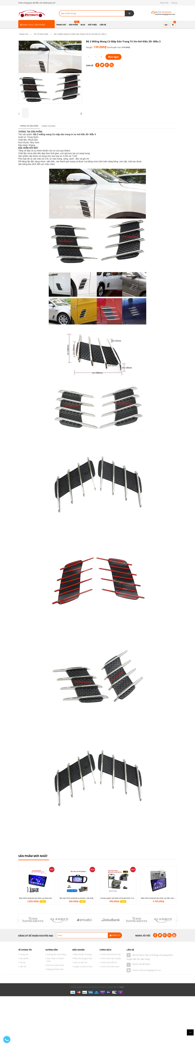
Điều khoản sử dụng (83, 954)
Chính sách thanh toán (111, 954)
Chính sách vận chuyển (111, 958)
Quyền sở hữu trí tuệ (83, 966)
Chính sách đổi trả (109, 962)
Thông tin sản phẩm (29, 392)
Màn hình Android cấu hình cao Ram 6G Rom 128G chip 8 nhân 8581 (47, 898)
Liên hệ (23, 966)
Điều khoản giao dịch (83, 958)
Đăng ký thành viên (55, 969)
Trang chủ (24, 954)
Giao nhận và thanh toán (55, 959)
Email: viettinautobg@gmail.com (147, 970)
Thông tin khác (48, 392)
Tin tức (23, 962)
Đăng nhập (164, 3)
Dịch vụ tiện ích (80, 962)
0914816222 (144, 964)
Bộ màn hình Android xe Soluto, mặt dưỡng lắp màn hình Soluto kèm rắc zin (91, 898)
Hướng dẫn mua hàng (56, 954)
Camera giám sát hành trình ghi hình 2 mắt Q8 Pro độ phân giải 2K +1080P (130, 898)
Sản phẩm (24, 958)
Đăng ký (174, 3)
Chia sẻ (89, 65)
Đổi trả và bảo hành (55, 965)
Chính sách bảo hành (110, 966)
